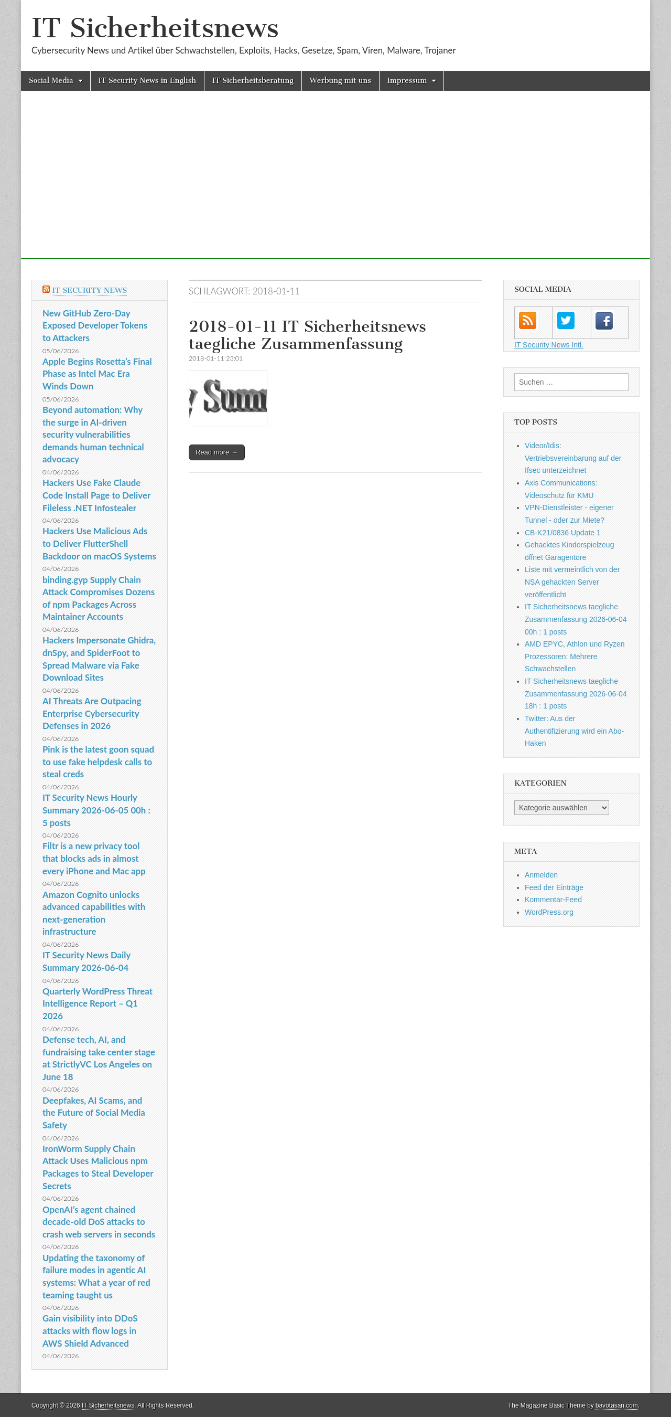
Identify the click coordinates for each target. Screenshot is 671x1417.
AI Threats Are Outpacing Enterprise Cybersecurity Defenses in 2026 (92, 713)
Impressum (407, 80)
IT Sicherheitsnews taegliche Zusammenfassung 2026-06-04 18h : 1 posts (576, 693)
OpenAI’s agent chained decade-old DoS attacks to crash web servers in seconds (98, 1222)
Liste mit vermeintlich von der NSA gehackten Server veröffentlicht (572, 581)
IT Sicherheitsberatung (253, 80)
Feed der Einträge (554, 887)
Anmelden (541, 875)
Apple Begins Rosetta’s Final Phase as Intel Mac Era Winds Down (97, 374)
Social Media (51, 80)
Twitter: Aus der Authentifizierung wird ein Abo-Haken (574, 730)
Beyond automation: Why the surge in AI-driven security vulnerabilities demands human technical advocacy (93, 434)
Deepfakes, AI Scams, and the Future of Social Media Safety (93, 1112)
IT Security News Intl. (548, 345)
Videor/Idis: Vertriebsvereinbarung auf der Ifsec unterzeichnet (573, 457)
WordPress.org (549, 912)
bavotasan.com (617, 1405)
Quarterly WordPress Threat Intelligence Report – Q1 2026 (97, 1003)
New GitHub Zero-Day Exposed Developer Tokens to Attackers (94, 325)
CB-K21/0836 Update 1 (563, 532)
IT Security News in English (147, 80)
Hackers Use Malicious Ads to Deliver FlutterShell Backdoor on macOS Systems (99, 543)
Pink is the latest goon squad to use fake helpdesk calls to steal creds (98, 761)
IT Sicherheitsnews (155, 28)
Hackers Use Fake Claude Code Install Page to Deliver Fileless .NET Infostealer (96, 495)
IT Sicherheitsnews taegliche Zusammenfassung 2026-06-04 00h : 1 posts (576, 619)
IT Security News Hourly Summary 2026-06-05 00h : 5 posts (96, 810)
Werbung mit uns (340, 80)
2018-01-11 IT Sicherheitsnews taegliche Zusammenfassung (307, 335)
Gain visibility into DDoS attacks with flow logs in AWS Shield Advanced (89, 1330)
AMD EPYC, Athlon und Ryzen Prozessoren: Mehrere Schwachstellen (575, 656)
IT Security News (89, 290)
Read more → (217, 452)
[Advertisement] (335, 185)
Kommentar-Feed (553, 899)
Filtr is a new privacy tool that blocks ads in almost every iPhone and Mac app (94, 858)
